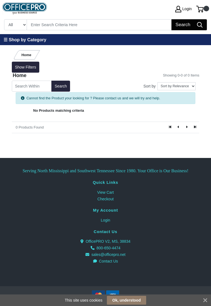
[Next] (186, 127)
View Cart (105, 192)
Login (105, 220)
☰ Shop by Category (25, 39)
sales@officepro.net (105, 254)
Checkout (105, 199)
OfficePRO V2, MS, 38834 (105, 241)
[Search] (99, 24)
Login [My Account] (183, 9)
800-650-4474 (106, 248)
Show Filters (25, 67)
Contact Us (105, 261)
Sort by (149, 86)
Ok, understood (126, 300)
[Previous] (178, 127)
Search (61, 86)
